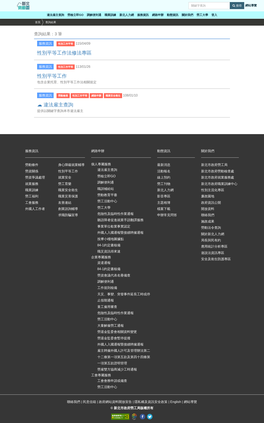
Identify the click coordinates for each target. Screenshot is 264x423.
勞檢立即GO (75, 15)
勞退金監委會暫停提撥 (113, 338)
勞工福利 (31, 196)
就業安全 (64, 177)
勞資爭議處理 (35, 177)
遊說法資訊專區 (212, 253)
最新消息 (163, 165)
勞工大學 (202, 15)
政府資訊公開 (211, 202)
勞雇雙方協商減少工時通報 (117, 369)
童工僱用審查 (107, 307)
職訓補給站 (105, 189)
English (176, 402)
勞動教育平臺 (107, 195)
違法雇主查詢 (55, 15)
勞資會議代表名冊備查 (113, 275)
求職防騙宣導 (68, 215)
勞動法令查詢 (211, 227)
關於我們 (187, 15)
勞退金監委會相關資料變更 (117, 332)
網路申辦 (158, 15)
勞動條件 (31, 165)
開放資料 (207, 209)
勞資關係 (31, 171)
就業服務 (31, 184)
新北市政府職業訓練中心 (219, 184)
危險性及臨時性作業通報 (115, 214)
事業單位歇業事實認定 (113, 226)
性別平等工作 (52, 76)
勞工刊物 (163, 184)
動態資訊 (172, 15)
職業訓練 (110, 15)
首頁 (37, 22)
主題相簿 (163, 202)
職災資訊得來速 (108, 251)
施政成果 (207, 221)
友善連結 (64, 202)
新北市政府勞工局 (214, 165)
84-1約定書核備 (108, 245)
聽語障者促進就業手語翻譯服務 (120, 220)
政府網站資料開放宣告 (116, 402)
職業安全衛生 (68, 190)
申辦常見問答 (167, 215)
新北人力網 (126, 15)
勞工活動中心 (107, 201)
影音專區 (163, 196)
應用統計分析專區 (214, 246)
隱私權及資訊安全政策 (151, 402)
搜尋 (237, 5)
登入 (214, 15)
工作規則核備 (107, 288)
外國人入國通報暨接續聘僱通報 (120, 232)
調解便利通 (94, 15)
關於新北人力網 (212, 234)
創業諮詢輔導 (68, 209)
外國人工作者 (35, 209)
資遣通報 (104, 263)
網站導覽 (251, 5)
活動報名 (163, 171)
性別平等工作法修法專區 (64, 53)
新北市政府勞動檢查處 (217, 171)
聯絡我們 (207, 215)
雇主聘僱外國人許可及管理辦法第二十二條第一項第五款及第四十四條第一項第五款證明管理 (123, 357)
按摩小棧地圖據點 (110, 239)
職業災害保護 (68, 196)
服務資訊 (143, 15)
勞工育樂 (64, 184)
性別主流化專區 (212, 190)
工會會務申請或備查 (112, 380)
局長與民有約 (211, 240)
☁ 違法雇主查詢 (55, 104)
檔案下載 (163, 209)
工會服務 (31, 202)
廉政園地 (207, 196)
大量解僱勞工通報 (110, 325)
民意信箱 (90, 402)
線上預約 (163, 177)
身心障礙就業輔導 (71, 165)
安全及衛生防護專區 (216, 259)
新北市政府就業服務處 (217, 177)
